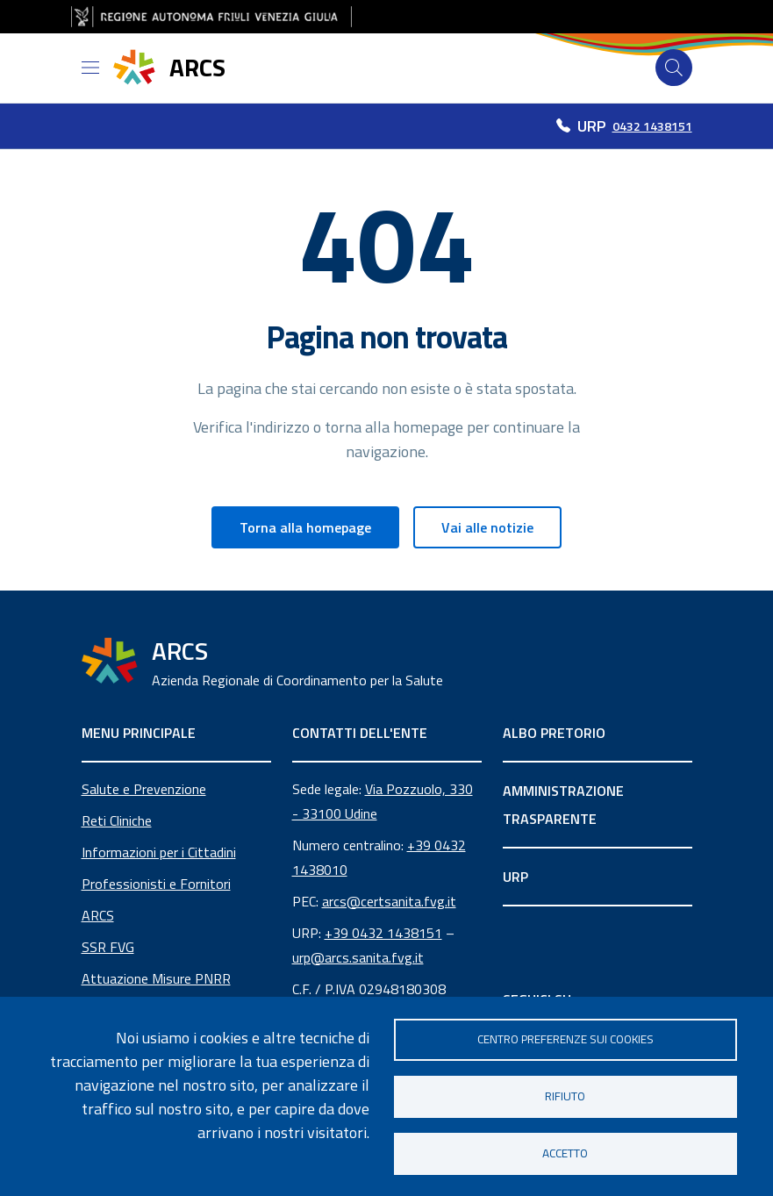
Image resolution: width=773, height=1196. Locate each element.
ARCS (98, 915)
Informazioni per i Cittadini (159, 852)
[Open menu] (90, 67)
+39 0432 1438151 (383, 932)
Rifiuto (565, 1096)
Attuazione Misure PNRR (156, 978)
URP (515, 876)
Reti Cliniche (117, 820)
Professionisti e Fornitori (156, 883)
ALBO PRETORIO (554, 732)
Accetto (565, 1153)
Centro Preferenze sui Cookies (565, 1039)
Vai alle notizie (487, 527)
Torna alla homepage (305, 527)
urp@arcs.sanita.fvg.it (358, 957)
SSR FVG (108, 946)
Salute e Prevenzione (144, 788)
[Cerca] (673, 67)
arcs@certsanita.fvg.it (389, 901)
